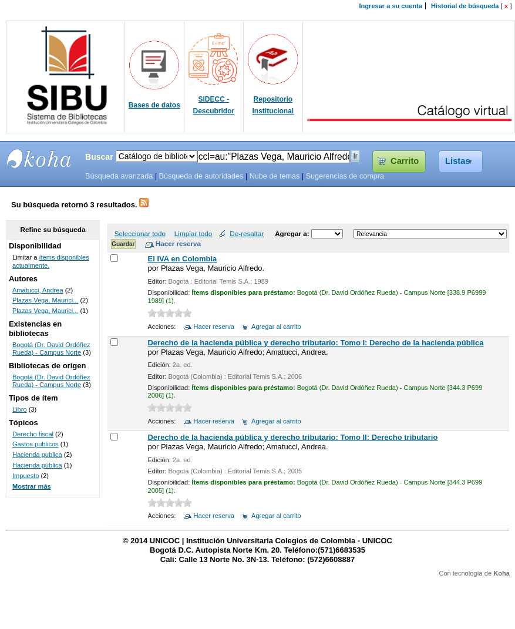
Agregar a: (293, 233)
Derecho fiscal (32, 434)
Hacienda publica (37, 454)
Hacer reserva (214, 326)
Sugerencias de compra (345, 176)
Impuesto (25, 475)
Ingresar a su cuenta (390, 5)
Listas (457, 161)
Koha (501, 573)
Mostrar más (31, 486)
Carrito (405, 161)
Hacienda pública (37, 465)
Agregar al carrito (276, 326)
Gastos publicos (35, 444)
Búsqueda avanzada (119, 176)
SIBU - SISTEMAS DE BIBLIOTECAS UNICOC (39, 158)
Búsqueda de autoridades (201, 176)
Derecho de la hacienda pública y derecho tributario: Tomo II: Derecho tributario (292, 437)
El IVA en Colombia (182, 258)
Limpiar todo (193, 233)
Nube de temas (275, 176)
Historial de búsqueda (465, 5)
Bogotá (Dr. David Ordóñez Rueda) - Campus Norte (51, 348)
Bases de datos (154, 105)
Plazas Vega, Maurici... (45, 300)
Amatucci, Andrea (37, 290)
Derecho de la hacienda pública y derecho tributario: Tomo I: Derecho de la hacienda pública (315, 342)
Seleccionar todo (140, 233)
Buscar (99, 157)
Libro (19, 409)
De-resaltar (247, 233)
